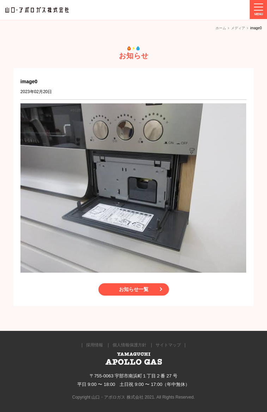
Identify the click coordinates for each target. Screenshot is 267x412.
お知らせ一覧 (133, 289)
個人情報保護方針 (129, 345)
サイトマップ (168, 345)
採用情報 (94, 345)
